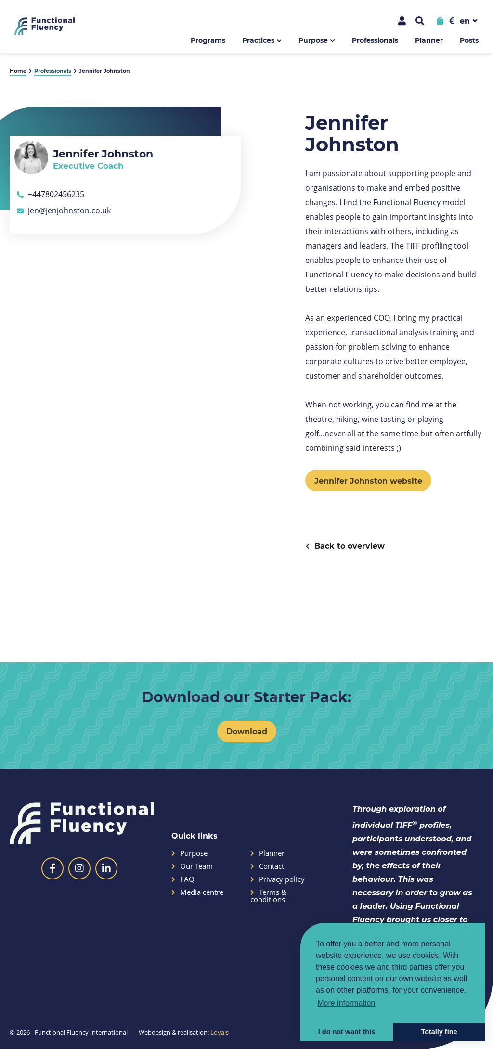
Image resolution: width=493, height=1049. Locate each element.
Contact (267, 866)
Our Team (192, 866)
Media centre (197, 892)
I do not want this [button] (346, 1032)
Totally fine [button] (439, 1032)
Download (246, 731)
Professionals (375, 40)
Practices (258, 40)
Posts (469, 40)
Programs (208, 40)
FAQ (183, 879)
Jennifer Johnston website (368, 480)
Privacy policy (277, 879)
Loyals (219, 1032)
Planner (429, 40)
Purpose (313, 40)
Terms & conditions (268, 896)
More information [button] (346, 1003)
